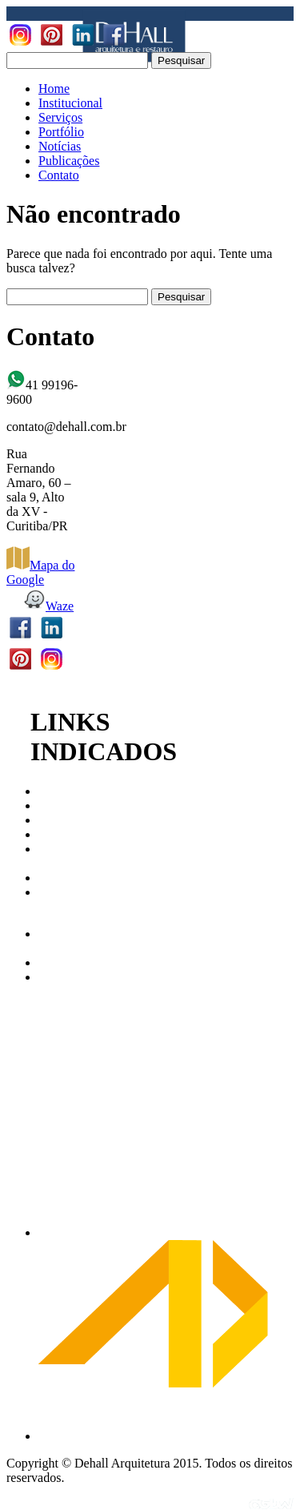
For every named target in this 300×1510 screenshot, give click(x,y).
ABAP (55, 877)
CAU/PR (61, 791)
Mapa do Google (40, 572)
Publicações (68, 160)
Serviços (60, 117)
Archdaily (64, 962)
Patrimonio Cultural (66, 856)
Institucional (70, 103)
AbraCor (60, 977)
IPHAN (58, 834)
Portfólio (61, 132)
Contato (58, 175)
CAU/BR (62, 805)
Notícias (59, 146)
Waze (48, 606)
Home (54, 88)
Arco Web (51, 941)
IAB (49, 820)
